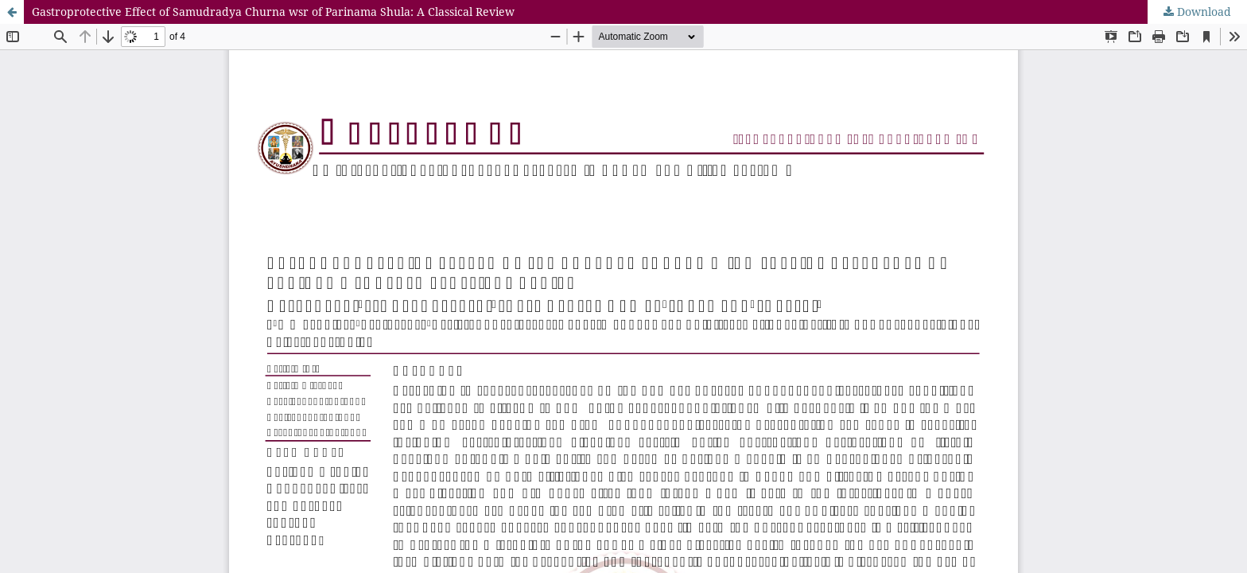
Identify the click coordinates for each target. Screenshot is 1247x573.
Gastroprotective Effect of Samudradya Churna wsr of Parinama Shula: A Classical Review (273, 11)
